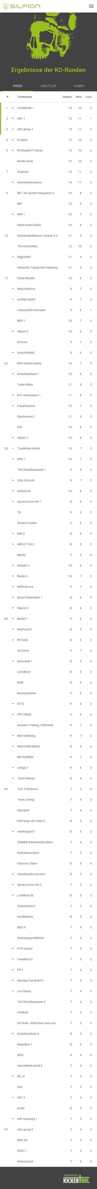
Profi (17, 86)
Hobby (79, 86)
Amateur (48, 86)
